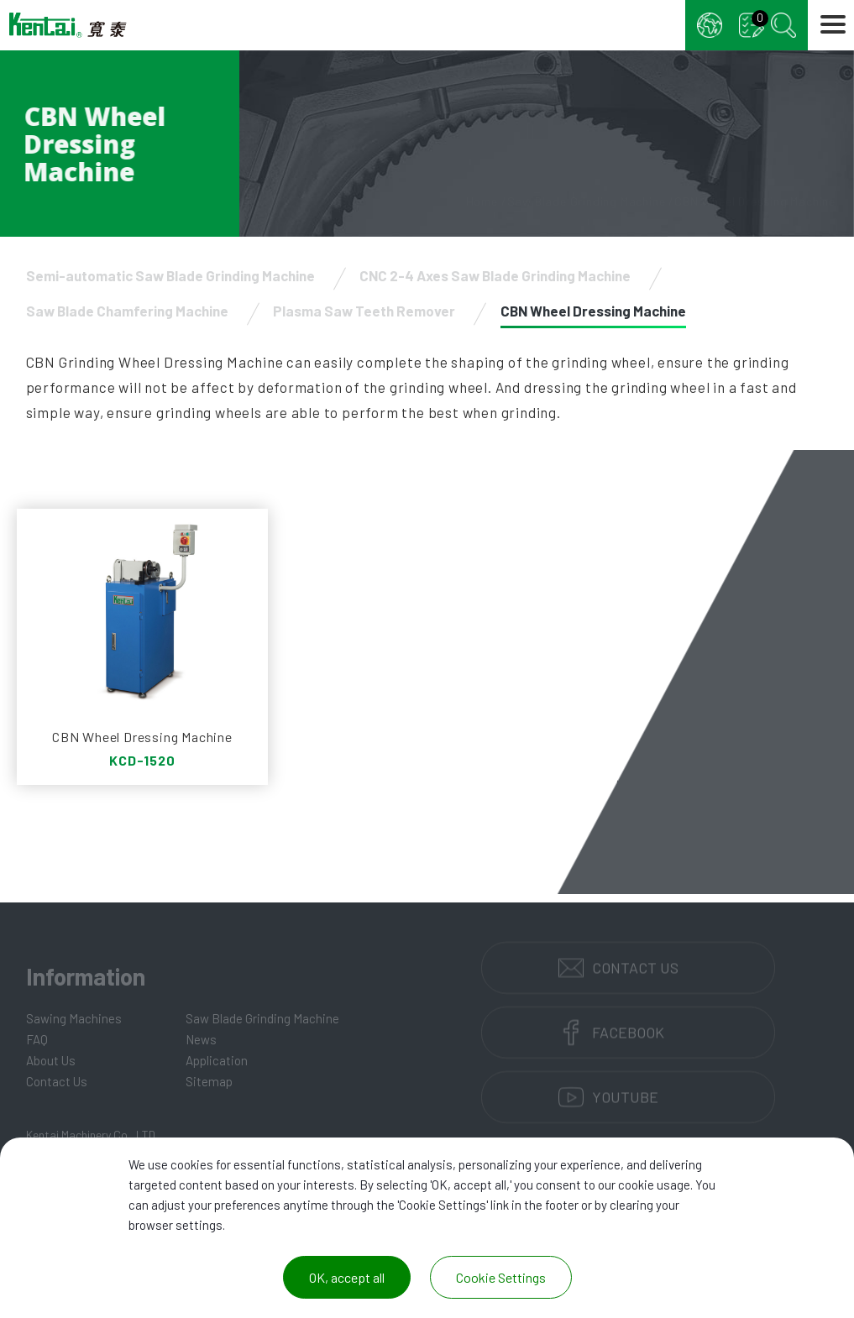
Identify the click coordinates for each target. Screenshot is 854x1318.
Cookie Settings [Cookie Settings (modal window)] (501, 1277)
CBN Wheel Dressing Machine (593, 310)
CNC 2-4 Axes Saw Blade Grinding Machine (495, 275)
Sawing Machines (74, 1018)
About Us (51, 1060)
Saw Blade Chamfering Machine (127, 310)
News (201, 1039)
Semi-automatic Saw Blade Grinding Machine (170, 275)
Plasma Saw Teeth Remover (364, 310)
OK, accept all (347, 1277)
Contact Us (56, 1081)
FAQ (37, 1039)
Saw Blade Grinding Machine (262, 1018)
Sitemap (209, 1081)
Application (217, 1060)
